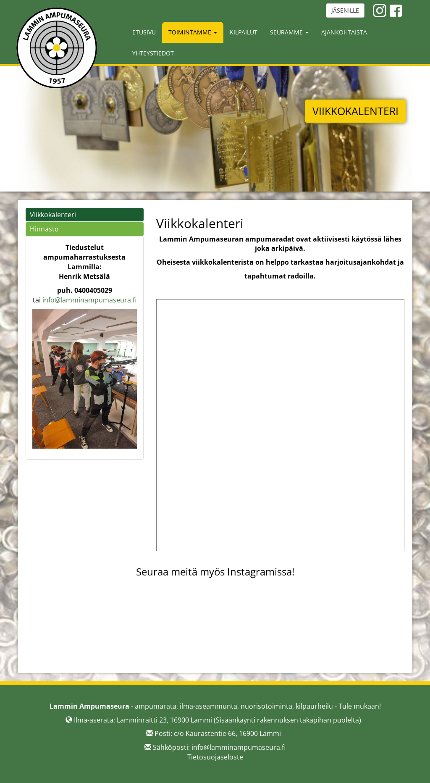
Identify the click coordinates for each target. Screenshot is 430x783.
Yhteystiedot (153, 53)
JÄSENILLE (345, 10)
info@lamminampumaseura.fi (89, 300)
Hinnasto (44, 229)
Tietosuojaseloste (215, 757)
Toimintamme (192, 32)
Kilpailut (243, 32)
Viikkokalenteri (53, 214)
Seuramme (289, 32)
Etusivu (144, 32)
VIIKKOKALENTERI (355, 111)
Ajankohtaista (344, 32)
